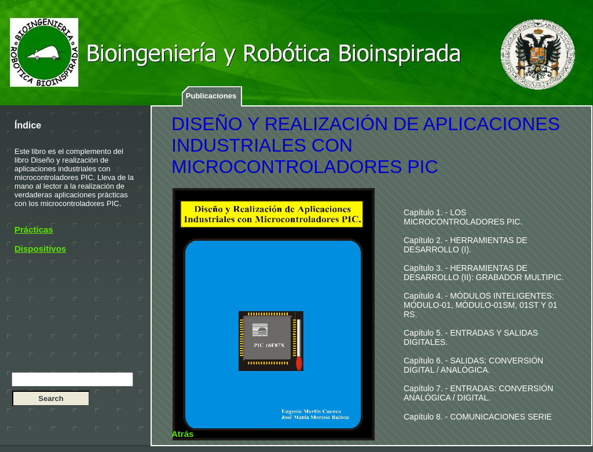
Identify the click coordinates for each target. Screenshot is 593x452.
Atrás (182, 434)
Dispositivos (40, 248)
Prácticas (33, 229)
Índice (27, 125)
